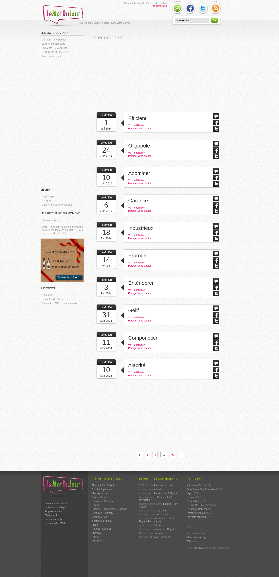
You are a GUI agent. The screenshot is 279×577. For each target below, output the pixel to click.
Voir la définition (136, 125)
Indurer (95, 524)
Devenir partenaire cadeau (57, 204)
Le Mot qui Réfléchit (196, 509)
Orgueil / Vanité (100, 497)
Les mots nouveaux (196, 517)
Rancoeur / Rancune (103, 501)
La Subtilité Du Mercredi (55, 52)
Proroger (138, 255)
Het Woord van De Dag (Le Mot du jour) (157, 520)
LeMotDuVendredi (195, 513)
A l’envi (157, 489)
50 (173, 454)
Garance (138, 201)
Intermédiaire (193, 501)
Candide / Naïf (99, 517)
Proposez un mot (51, 56)
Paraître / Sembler (101, 528)
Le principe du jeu (54, 519)
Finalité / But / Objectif (103, 485)
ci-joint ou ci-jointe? (102, 521)
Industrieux (140, 228)
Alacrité (136, 365)
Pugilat (95, 536)
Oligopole (139, 146)
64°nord (199, 547)
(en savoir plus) (160, 6)
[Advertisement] (64, 122)
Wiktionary (191, 541)
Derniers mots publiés (54, 39)
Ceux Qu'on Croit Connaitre (200, 489)
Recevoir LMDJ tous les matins (59, 303)
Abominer (139, 173)
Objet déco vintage (196, 537)
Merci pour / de (100, 493)
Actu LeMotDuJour (196, 485)
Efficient (137, 118)
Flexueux (97, 532)
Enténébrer (141, 283)
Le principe (48, 196)
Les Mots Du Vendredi (54, 47)
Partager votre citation (139, 128)
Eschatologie (163, 514)
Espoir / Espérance (102, 489)
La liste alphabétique (53, 43)
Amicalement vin (51, 220)
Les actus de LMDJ (53, 299)
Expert (189, 493)
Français (190, 497)
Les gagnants (49, 200)
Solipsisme (158, 525)
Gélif (133, 310)
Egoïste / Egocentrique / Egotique (109, 509)
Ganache (158, 533)
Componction (143, 338)
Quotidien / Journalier (103, 513)
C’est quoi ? (48, 294)
